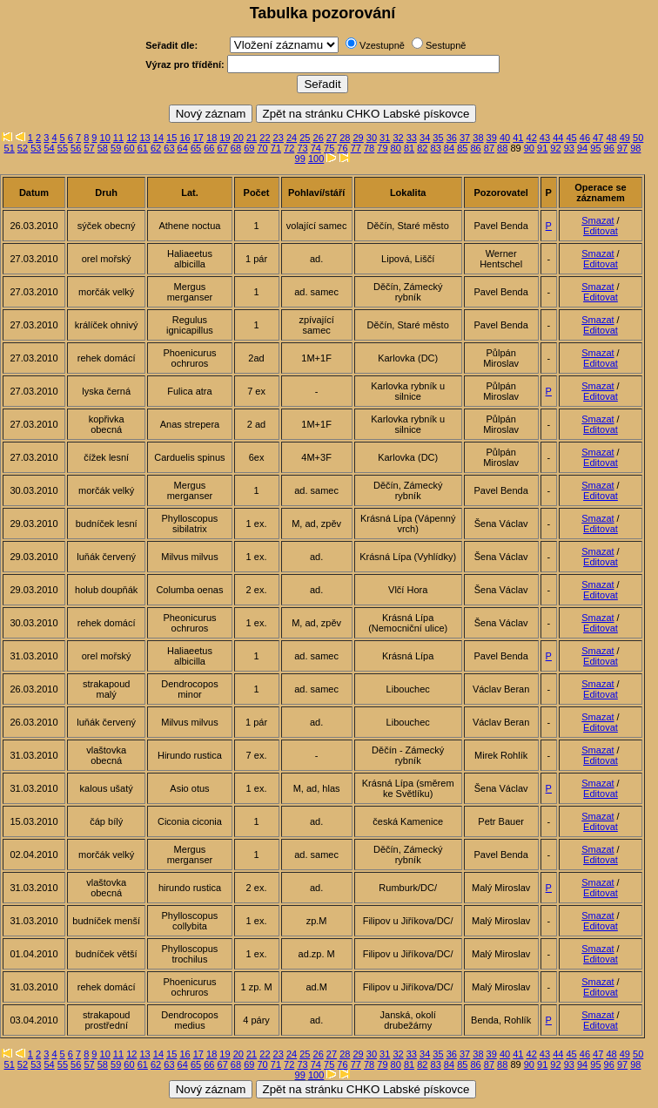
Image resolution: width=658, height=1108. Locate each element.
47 (598, 137)
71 (276, 148)
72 (289, 148)
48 (611, 137)
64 (183, 148)
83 (436, 148)
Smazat (597, 220)
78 (369, 148)
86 (475, 148)
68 (236, 148)
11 (118, 137)
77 (356, 148)
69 (249, 148)
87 (489, 148)
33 (411, 137)
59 (116, 148)
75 (329, 148)
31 (384, 137)
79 (382, 148)
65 (196, 148)
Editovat (600, 231)
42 (532, 137)
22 (264, 137)
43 (545, 137)
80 (396, 148)
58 (102, 148)
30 (371, 137)
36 (451, 137)
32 (398, 137)
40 (505, 137)
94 (582, 148)
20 (238, 137)
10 (105, 137)
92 (555, 148)
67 (223, 148)
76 (342, 148)
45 (571, 137)
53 (35, 148)
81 (409, 148)
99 (300, 158)
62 (156, 148)
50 (638, 137)
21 (251, 137)
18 (211, 137)
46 (585, 137)
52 (22, 148)
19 (224, 137)
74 (316, 148)
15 (171, 137)
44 (558, 137)
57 (89, 148)
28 (344, 137)
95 (595, 148)
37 (465, 137)
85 (462, 148)
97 (622, 148)
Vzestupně (382, 45)
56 (75, 148)
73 (302, 148)
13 (144, 137)
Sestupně (446, 45)
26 (318, 137)
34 (425, 137)
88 (502, 148)
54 (49, 148)
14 (158, 137)
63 (169, 148)
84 (449, 148)
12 (131, 137)
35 (438, 137)
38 (478, 137)
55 (62, 148)
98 (635, 148)
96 (609, 148)
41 (518, 137)
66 (209, 148)
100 (316, 158)
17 (198, 137)
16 (184, 137)
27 (331, 137)
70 (262, 148)
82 (422, 148)
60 (129, 148)
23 (278, 137)
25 (304, 137)
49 (625, 137)
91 (542, 148)
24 (291, 137)
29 (357, 137)
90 (529, 148)
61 (143, 148)
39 (492, 137)
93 (569, 148)
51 (9, 148)
